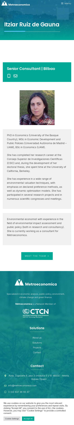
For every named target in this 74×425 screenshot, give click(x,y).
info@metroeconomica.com (22, 385)
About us (37, 337)
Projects (37, 347)
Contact (37, 352)
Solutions (37, 342)
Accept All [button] (28, 418)
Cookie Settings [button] (12, 418)
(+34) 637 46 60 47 (18, 392)
